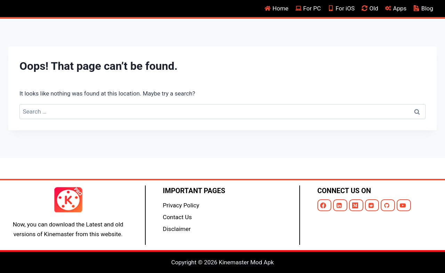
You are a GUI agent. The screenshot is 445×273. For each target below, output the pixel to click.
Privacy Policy (181, 205)
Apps (395, 8)
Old (370, 8)
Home (277, 8)
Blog (423, 8)
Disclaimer (177, 228)
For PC (308, 8)
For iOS (341, 8)
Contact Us (177, 217)
